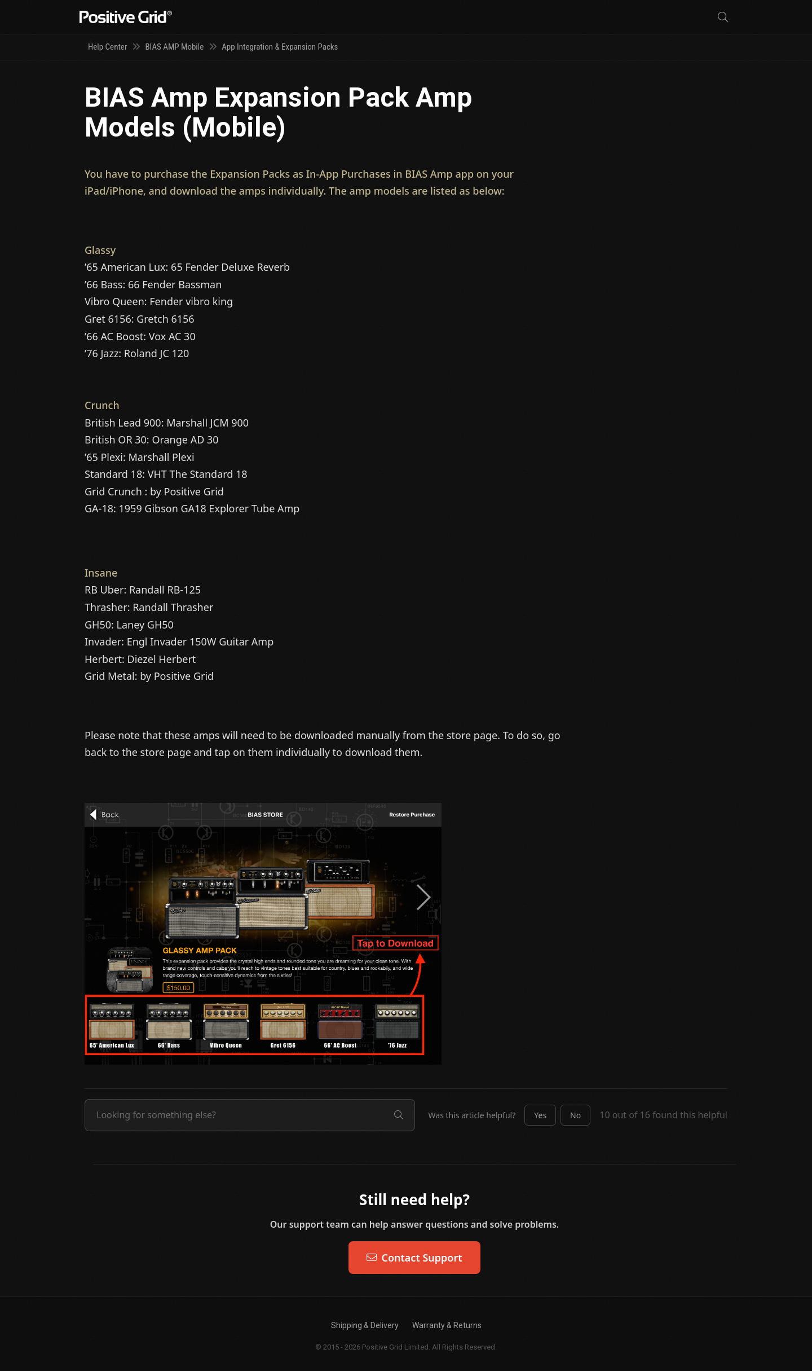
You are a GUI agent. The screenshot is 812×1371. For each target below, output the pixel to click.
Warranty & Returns (447, 1325)
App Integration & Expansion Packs (280, 47)
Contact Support (414, 1257)
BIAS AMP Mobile (174, 47)
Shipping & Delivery (365, 1325)
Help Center (107, 47)
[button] (540, 1115)
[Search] (722, 17)
